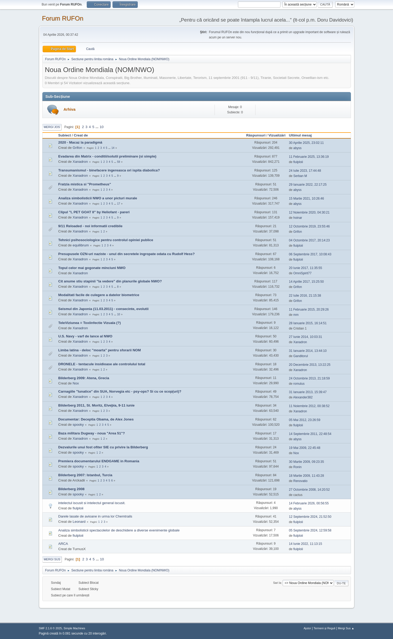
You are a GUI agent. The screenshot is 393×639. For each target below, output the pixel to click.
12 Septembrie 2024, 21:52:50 (310, 517)
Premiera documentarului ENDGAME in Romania (98, 461)
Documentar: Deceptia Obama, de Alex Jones (96, 419)
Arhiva (70, 109)
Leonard (79, 522)
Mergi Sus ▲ (346, 628)
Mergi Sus (52, 559)
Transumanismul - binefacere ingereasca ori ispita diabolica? (109, 170)
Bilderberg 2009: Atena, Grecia (83, 378)
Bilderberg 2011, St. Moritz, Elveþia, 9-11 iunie (96, 405)
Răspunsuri (256, 135)
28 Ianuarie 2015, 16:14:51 (307, 323)
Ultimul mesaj (303, 135)
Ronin (297, 467)
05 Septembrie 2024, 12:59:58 (310, 530)
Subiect (64, 135)
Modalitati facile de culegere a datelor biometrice (98, 295)
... (97, 127)
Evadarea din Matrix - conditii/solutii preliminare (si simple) (107, 156)
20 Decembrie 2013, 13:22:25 (309, 365)
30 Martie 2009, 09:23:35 (306, 462)
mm (296, 315)
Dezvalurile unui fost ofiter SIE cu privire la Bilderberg (103, 447)
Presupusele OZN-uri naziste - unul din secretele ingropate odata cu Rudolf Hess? (126, 254)
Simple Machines (74, 628)
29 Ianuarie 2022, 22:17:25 (307, 184)
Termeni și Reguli (324, 628)
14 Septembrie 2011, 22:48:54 (310, 434)
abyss (297, 148)
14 (112, 147)
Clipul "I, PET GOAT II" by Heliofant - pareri (94, 212)
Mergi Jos (52, 127)
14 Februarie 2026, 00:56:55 (309, 503)
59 (118, 161)
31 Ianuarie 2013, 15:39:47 (307, 392)
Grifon (77, 148)
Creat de (81, 135)
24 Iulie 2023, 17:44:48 (305, 171)
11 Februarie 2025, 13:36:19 (309, 157)
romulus (299, 384)
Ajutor (307, 628)
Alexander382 (303, 397)
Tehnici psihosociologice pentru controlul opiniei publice (105, 240)
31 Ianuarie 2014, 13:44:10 (307, 351)
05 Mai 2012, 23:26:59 (304, 420)
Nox (76, 383)
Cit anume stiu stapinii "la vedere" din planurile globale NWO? (110, 281)
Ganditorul (300, 356)
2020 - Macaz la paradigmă (80, 142)
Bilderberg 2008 (71, 489)
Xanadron (80, 162)
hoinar (297, 218)
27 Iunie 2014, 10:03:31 (305, 337)
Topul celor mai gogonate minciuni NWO (92, 268)
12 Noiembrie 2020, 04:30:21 (309, 212)
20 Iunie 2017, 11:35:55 (305, 268)
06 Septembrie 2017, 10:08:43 (310, 254)
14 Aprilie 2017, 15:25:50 (306, 281)
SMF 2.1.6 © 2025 (50, 628)
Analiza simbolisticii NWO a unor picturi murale (97, 198)
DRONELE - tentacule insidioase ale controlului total (101, 364)
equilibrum (81, 245)
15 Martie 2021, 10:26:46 (306, 198)
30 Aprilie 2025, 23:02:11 (306, 143)
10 (102, 127)
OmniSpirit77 (302, 273)
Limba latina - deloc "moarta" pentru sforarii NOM (99, 350)
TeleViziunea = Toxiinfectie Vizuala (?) (89, 323)
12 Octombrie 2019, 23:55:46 (309, 226)
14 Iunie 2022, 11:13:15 (305, 544)
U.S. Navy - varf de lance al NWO (85, 336)
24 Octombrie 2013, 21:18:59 (309, 378)
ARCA (63, 544)
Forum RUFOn (62, 18)
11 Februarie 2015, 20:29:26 (309, 309)
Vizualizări (276, 135)
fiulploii (298, 162)
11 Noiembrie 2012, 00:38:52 (309, 406)
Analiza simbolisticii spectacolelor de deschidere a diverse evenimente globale (119, 530)
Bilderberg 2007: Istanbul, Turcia (85, 475)
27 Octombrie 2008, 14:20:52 (309, 489)
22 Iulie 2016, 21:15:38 (305, 295)
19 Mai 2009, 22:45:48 (304, 448)
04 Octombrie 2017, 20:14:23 (309, 240)
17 (118, 203)
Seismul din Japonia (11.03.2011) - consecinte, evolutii (103, 309)
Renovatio (300, 481)
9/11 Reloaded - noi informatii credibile (90, 226)
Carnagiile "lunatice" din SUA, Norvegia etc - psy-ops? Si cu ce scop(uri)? (119, 391)
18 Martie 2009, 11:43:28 (306, 476)
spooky (78, 425)
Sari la (277, 583)
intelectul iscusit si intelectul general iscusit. (92, 503)
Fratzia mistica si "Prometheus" (84, 184)
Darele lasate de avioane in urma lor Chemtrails (95, 516)
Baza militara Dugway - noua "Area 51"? (91, 433)
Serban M (300, 176)
